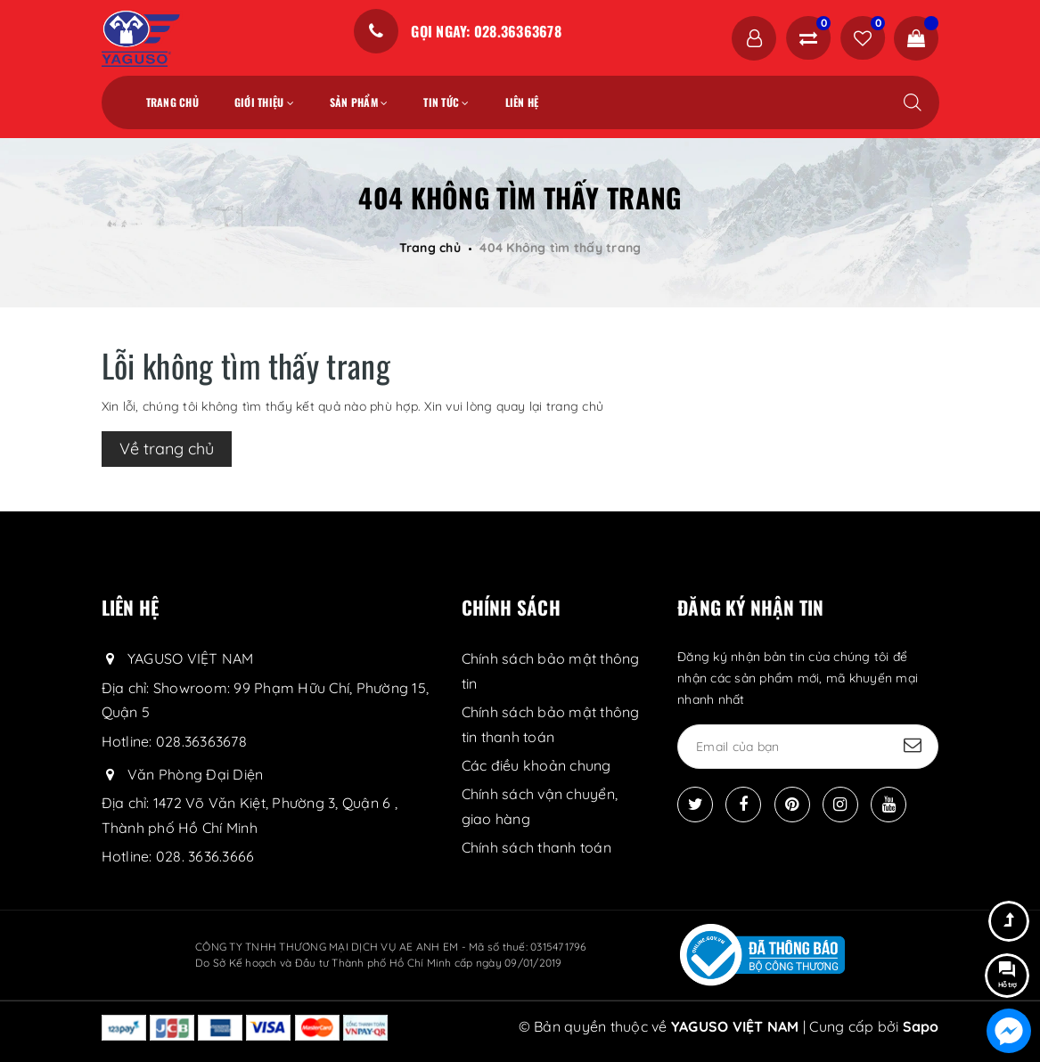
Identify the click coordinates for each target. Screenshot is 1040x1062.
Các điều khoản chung (536, 765)
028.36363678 (201, 741)
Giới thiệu (264, 102)
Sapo (921, 1026)
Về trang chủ (166, 448)
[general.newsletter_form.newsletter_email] (807, 746)
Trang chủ (172, 102)
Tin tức (446, 102)
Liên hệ (522, 102)
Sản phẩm (359, 102)
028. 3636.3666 (205, 856)
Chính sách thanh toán (536, 847)
